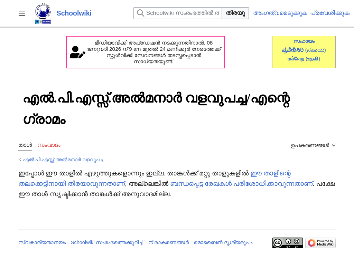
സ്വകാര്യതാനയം (42, 242)
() (313, 58)
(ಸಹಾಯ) (315, 50)
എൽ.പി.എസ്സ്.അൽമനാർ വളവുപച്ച (63, 159)
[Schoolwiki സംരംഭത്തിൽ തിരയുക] (177, 13)
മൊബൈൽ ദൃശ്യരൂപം (223, 242)
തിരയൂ (235, 13)
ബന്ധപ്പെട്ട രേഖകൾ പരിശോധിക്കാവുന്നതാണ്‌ (241, 183)
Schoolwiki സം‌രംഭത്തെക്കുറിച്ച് (107, 242)
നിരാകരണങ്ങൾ (168, 242)
